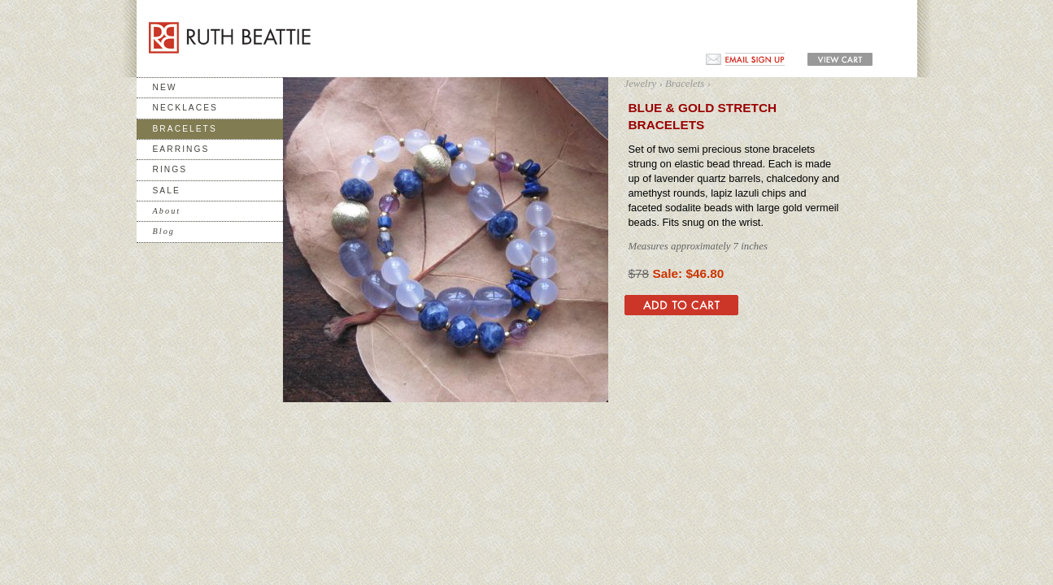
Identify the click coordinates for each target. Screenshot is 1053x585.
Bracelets (185, 128)
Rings (170, 169)
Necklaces (185, 107)
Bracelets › (688, 83)
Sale (167, 190)
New (165, 87)
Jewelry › (643, 83)
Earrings (181, 149)
